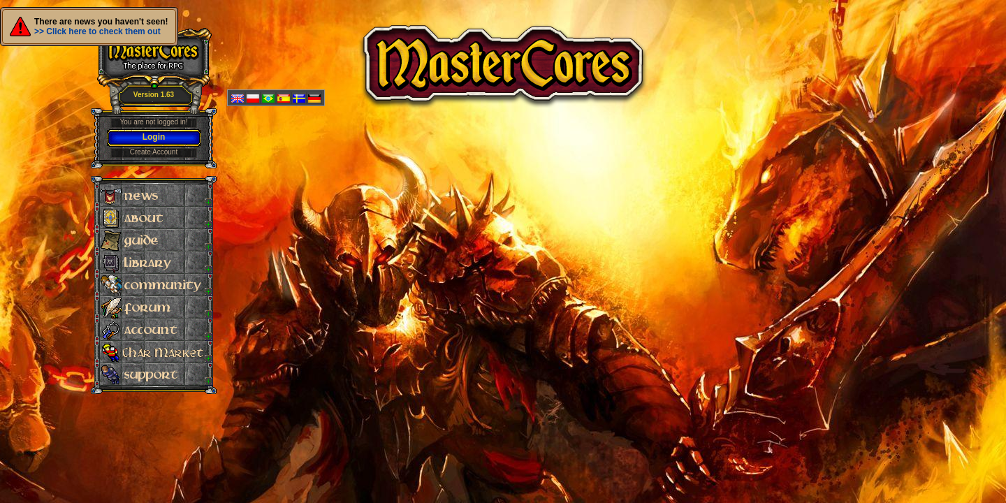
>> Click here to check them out (97, 31)
